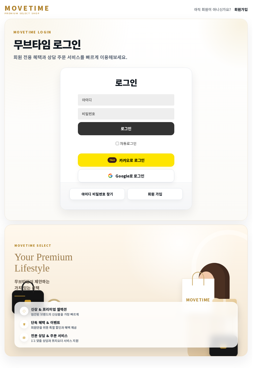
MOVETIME (27, 9)
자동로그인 (128, 143)
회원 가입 (155, 194)
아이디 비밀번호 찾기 (97, 194)
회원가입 (241, 9)
